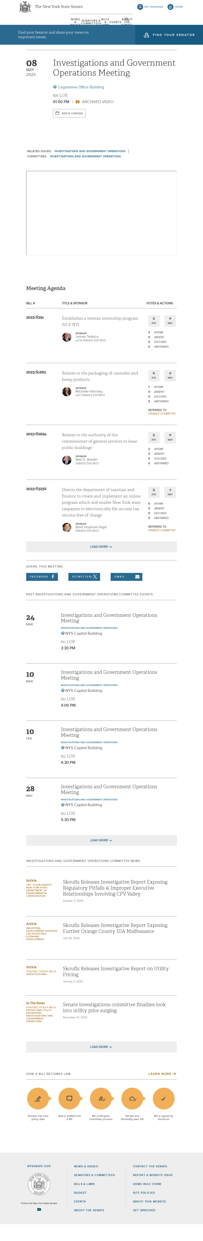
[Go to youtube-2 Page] (39, 1226)
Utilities (31, 988)
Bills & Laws (104, 25)
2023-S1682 (36, 388)
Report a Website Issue (153, 1192)
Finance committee (162, 430)
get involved (153, 10)
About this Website (149, 1218)
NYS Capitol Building (83, 650)
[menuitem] (30, 25)
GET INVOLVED (144, 1227)
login (179, 10)
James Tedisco (87, 353)
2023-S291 (35, 334)
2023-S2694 (36, 450)
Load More (99, 563)
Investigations (36, 991)
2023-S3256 (36, 505)
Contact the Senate (150, 1183)
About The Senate (153, 25)
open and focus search (179, 26)
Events (126, 25)
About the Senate (89, 1227)
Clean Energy (42, 902)
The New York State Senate (59, 10)
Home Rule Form (147, 1200)
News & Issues (30, 25)
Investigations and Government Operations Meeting (109, 635)
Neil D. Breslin (87, 476)
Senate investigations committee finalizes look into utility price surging (114, 1024)
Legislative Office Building (80, 104)
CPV (28, 902)
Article (31, 897)
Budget (80, 1209)
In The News (35, 1020)
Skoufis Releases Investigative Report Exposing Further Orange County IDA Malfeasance (115, 945)
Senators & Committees (68, 25)
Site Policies (144, 1209)
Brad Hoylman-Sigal (91, 544)
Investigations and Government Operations (90, 167)
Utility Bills (47, 988)
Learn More (160, 1090)
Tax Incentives (36, 950)
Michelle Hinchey (89, 408)
